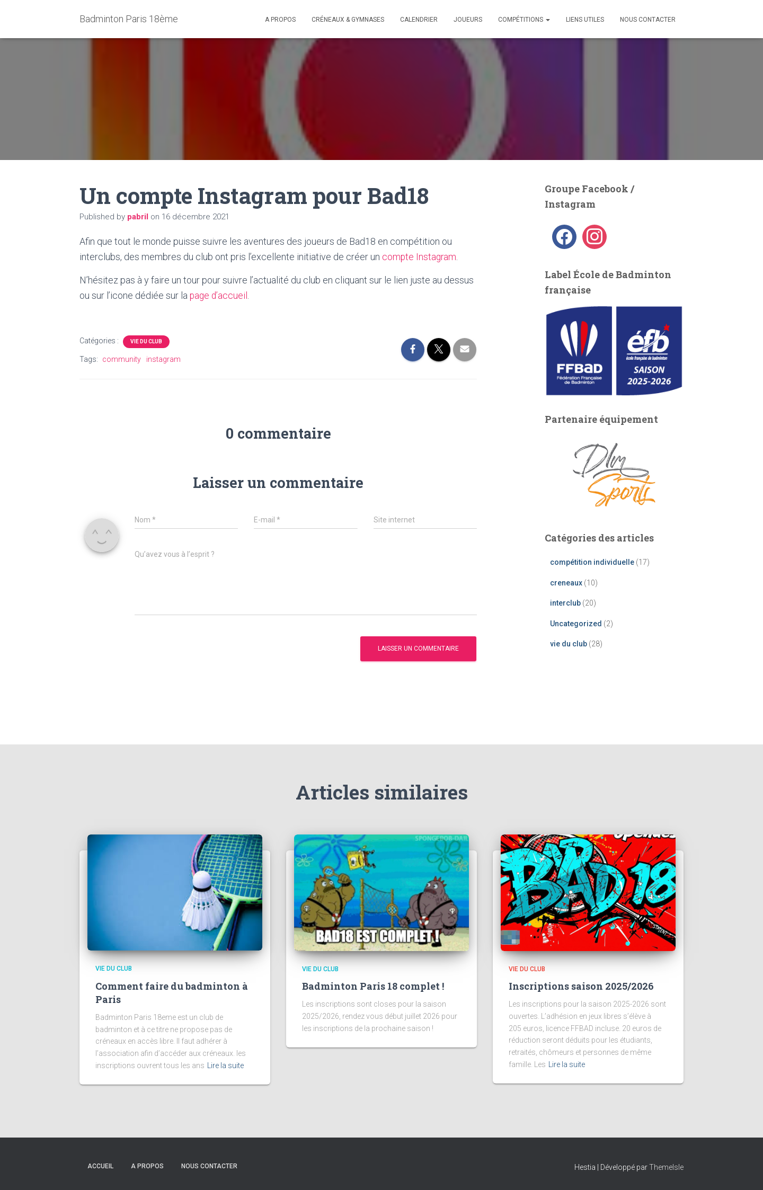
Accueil (100, 1166)
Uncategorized (576, 623)
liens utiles (585, 19)
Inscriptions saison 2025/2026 (581, 986)
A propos (280, 19)
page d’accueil (219, 295)
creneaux (566, 583)
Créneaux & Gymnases (348, 19)
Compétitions (524, 19)
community (121, 358)
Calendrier (419, 19)
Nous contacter (648, 19)
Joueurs (468, 19)
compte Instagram (420, 256)
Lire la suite (225, 1065)
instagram (163, 358)
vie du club (146, 341)
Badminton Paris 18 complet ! (373, 986)
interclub (565, 603)
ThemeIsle (666, 1167)
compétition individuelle (592, 562)
